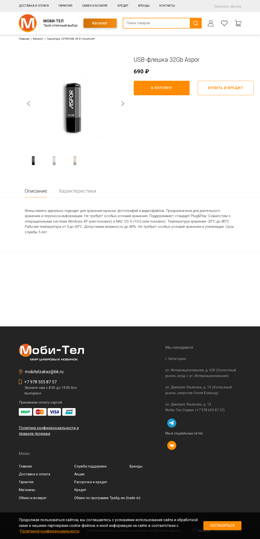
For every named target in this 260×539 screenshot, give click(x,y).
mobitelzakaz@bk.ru (44, 371)
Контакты (167, 5)
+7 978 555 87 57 (40, 381)
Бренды (144, 5)
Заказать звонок (227, 6)
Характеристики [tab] (77, 191)
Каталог (100, 23)
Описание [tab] (36, 191)
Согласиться (222, 525)
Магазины (27, 490)
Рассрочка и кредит (90, 482)
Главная (24, 38)
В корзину (161, 88)
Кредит (123, 5)
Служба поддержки (90, 466)
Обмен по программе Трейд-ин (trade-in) (107, 498)
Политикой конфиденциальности (49, 531)
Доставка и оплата (34, 5)
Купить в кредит (225, 88)
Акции (79, 474)
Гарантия (65, 5)
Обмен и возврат (95, 5)
